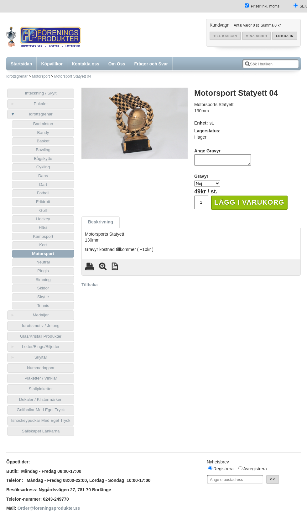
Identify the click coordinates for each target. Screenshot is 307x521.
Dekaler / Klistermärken (41, 399)
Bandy (43, 132)
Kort (43, 245)
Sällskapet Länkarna (41, 431)
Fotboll (43, 193)
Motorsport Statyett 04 (72, 76)
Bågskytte (43, 158)
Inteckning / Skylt (41, 93)
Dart (43, 184)
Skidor (43, 288)
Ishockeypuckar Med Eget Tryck (40, 420)
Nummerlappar (41, 367)
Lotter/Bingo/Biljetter (41, 346)
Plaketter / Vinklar (40, 378)
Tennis (43, 305)
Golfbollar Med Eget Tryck (41, 409)
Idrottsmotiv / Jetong (41, 325)
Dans (43, 175)
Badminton (43, 123)
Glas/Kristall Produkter (41, 336)
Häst (43, 227)
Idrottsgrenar (17, 76)
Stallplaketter (41, 388)
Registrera (223, 468)
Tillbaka (89, 286)
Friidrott (43, 201)
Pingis (43, 270)
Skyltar (40, 357)
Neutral (43, 262)
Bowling (43, 149)
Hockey (43, 219)
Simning (42, 279)
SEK (303, 6)
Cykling (43, 167)
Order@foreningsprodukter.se (49, 508)
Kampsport (43, 236)
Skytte (43, 296)
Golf (43, 210)
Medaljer (41, 315)
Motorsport (41, 76)
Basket (43, 141)
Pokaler (41, 103)
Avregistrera (255, 468)
